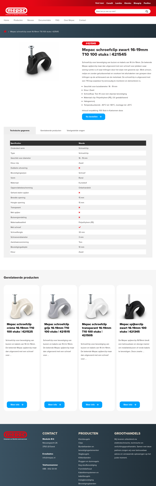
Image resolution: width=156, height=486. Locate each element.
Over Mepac (69, 20)
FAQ (57, 20)
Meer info (15, 405)
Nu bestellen (92, 117)
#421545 (91, 43)
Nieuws (30, 20)
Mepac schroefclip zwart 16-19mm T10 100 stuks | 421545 (34, 31)
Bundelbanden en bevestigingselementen (88, 448)
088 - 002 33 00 (50, 468)
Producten (18, 20)
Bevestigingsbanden (87, 483)
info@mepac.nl (49, 457)
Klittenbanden (84, 457)
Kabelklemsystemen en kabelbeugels (88, 474)
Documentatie (45, 20)
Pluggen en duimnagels (88, 461)
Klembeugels (84, 439)
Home (6, 20)
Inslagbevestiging (86, 479)
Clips (80, 442)
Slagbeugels (83, 454)
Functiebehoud (85, 468)
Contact (82, 20)
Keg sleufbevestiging (87, 465)
